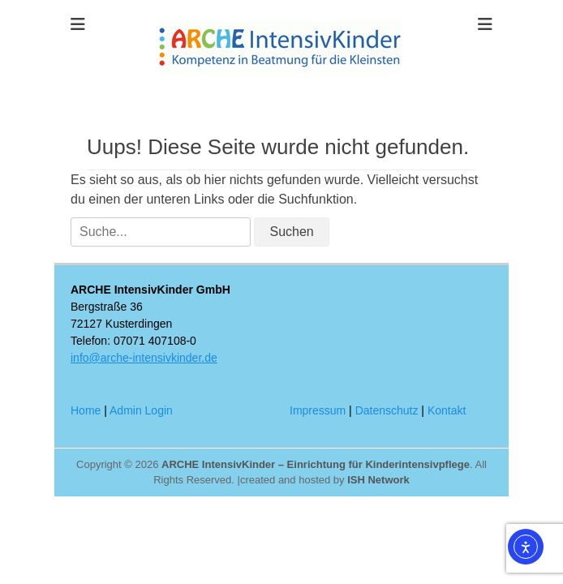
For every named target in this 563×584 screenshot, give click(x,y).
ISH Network (378, 480)
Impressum (318, 410)
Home (86, 410)
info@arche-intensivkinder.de (144, 357)
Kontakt (447, 410)
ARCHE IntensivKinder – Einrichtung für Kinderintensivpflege (315, 464)
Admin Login (141, 410)
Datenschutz (387, 410)
